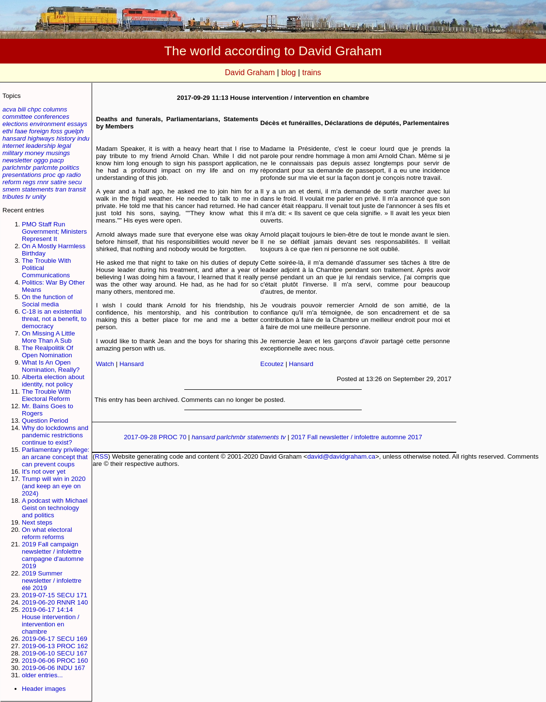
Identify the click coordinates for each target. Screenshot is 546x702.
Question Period (45, 420)
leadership (41, 145)
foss (56, 131)
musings (58, 153)
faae (21, 131)
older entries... (42, 675)
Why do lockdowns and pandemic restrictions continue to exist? (55, 435)
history (65, 138)
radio (73, 174)
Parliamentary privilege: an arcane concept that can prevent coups (55, 457)
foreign (39, 131)
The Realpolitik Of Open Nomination (47, 351)
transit (77, 189)
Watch (105, 363)
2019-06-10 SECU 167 (54, 653)
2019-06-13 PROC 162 (55, 646)
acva (9, 109)
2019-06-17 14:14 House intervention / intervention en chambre (51, 620)
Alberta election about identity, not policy (53, 380)
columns (55, 109)
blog (288, 72)
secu (75, 182)
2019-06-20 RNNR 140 (55, 602)
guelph (73, 131)
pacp (57, 160)
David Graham (250, 72)
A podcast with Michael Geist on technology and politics (55, 508)
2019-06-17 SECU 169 (54, 638)
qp (60, 174)
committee (17, 116)
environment (47, 124)
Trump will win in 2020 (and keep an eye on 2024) (53, 486)
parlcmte (45, 167)
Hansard (131, 363)
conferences (51, 116)
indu (83, 138)
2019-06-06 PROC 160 (55, 660)
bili (22, 109)
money (34, 153)
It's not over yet (43, 471)
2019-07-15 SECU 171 (54, 595)
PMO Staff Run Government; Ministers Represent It (54, 231)
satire (58, 182)
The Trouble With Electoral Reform (46, 395)
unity (39, 196)
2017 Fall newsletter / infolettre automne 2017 (356, 437)
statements (37, 189)
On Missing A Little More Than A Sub (48, 337)
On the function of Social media (47, 300)
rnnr (43, 182)
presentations (21, 174)
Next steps (37, 522)
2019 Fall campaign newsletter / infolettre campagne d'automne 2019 (53, 555)
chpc (34, 109)
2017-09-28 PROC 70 (155, 437)
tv (27, 196)
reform (11, 182)
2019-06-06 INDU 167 (53, 667)
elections (15, 124)
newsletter (17, 160)
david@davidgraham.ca (341, 456)
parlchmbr (16, 167)
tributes (13, 196)
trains (311, 72)
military (12, 153)
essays (77, 124)
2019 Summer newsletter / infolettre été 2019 (51, 580)
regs (29, 182)
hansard (14, 138)
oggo (40, 160)
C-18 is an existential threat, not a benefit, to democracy (54, 319)
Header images (43, 688)
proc (49, 174)
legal (64, 145)
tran (60, 189)
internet (13, 145)
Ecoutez (272, 363)
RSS (101, 456)
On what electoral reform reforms (47, 533)
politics (70, 167)
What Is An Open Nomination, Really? (51, 366)
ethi (7, 131)
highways (41, 138)
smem (11, 189)
